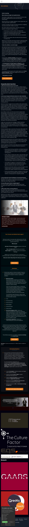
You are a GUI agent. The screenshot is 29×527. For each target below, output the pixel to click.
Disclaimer (21, 520)
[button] (8, 523)
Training (16, 519)
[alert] (8, 516)
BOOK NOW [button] (14, 263)
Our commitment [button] (7, 78)
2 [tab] (14, 407)
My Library (21, 519)
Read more (8, 512)
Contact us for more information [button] (14, 389)
